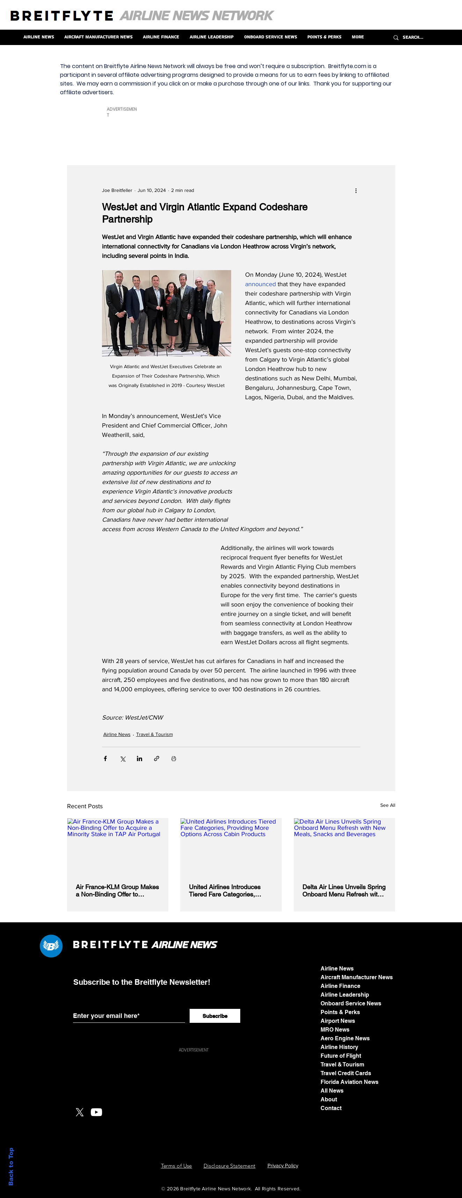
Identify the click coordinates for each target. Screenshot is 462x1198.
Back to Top (11, 1167)
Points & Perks (340, 1012)
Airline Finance (340, 986)
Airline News (117, 734)
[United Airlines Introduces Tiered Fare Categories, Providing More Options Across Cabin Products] (231, 846)
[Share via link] (156, 758)
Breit (92, 944)
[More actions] (356, 190)
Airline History (339, 1047)
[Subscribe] (215, 1016)
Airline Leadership (345, 994)
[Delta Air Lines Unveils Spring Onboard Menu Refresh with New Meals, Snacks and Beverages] (344, 846)
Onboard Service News (351, 1003)
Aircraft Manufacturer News (357, 977)
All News (332, 1090)
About (329, 1099)
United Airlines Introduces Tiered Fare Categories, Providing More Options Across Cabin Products (225, 890)
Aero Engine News (345, 1038)
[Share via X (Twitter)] (122, 758)
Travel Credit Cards (346, 1073)
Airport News (338, 1021)
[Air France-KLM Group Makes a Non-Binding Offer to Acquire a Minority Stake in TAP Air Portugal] (117, 846)
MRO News (335, 1029)
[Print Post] (173, 758)
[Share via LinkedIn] (139, 758)
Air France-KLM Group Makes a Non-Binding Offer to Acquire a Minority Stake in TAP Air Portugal (117, 890)
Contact (331, 1108)
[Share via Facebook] (105, 758)
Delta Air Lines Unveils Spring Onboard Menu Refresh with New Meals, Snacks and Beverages (344, 890)
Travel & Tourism (154, 734)
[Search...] (425, 37)
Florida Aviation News (350, 1082)
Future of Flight (341, 1055)
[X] (80, 1112)
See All (387, 805)
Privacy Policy (282, 1165)
